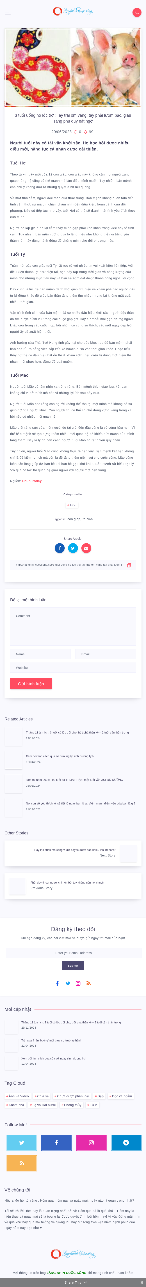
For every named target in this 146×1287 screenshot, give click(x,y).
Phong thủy (73, 1105)
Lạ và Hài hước (44, 1105)
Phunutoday (32, 481)
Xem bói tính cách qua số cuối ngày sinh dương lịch (60, 756)
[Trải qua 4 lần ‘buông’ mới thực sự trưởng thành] (11, 1044)
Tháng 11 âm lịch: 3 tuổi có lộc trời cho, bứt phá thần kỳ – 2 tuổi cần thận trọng (77, 732)
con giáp (73, 519)
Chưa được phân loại (73, 1096)
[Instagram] (78, 983)
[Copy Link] (73, 565)
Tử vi (73, 505)
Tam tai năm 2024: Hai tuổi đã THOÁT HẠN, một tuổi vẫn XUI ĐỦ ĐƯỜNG (74, 779)
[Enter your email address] (73, 953)
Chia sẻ (43, 1096)
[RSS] (88, 983)
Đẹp (101, 1096)
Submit (73, 965)
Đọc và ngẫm (122, 1096)
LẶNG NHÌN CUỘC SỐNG (67, 1273)
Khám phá (16, 1105)
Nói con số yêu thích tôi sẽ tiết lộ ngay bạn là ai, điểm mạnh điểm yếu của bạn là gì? (80, 803)
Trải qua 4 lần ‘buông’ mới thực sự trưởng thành (51, 1040)
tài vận (88, 519)
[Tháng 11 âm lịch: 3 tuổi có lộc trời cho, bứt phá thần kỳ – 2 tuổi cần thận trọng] (11, 1026)
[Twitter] (68, 983)
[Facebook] (57, 983)
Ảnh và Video (19, 1096)
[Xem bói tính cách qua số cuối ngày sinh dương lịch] (11, 1062)
